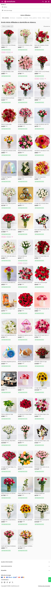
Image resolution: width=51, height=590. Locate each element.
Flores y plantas (33, 18)
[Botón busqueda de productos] (43, 1)
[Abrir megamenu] (2, 1)
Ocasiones (25, 18)
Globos (44, 18)
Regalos (48, 18)
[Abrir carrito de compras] (49, 1)
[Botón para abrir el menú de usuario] (46, 1)
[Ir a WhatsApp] (49, 579)
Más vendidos (5, 18)
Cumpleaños (19, 18)
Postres (39, 18)
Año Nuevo (12, 18)
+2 (12, 52)
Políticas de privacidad (44, 586)
